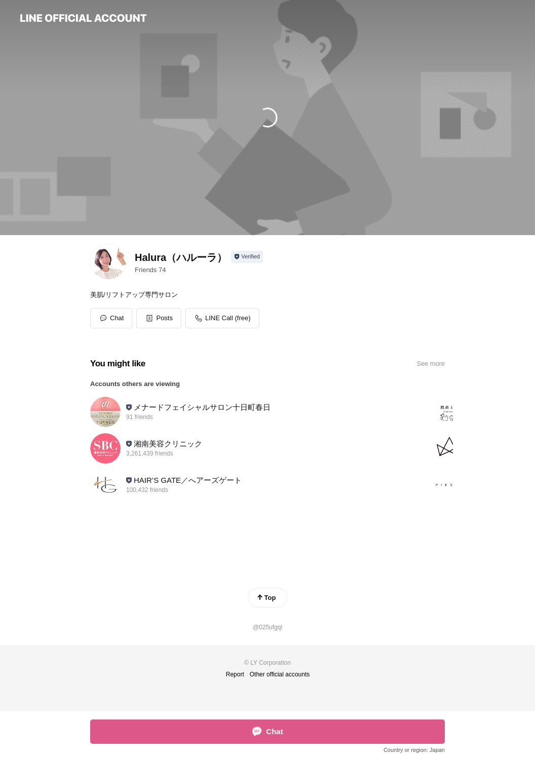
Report (235, 674)
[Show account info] (247, 257)
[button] (158, 318)
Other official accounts (280, 674)
